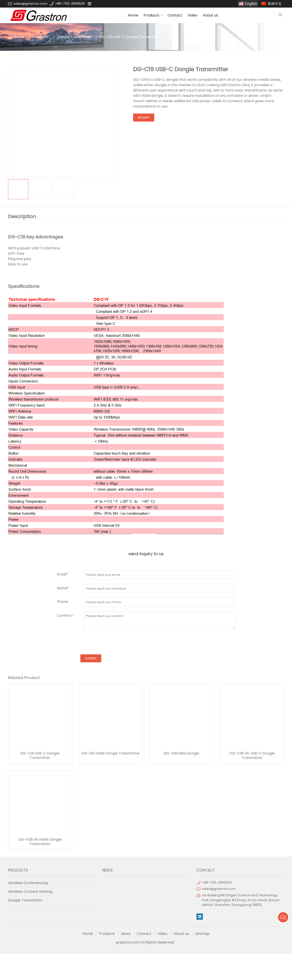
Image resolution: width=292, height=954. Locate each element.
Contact (175, 15)
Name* (63, 588)
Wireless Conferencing (28, 882)
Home (133, 15)
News (125, 933)
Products (151, 15)
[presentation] (91, 642)
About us (210, 15)
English (251, 3)
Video (192, 15)
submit (91, 658)
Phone (62, 601)
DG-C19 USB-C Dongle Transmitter (39, 755)
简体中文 (275, 3)
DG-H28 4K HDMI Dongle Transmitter (40, 841)
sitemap (202, 933)
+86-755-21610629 (70, 3)
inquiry (144, 117)
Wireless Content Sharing (30, 891)
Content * (65, 615)
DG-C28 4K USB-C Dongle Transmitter (252, 755)
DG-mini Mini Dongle (181, 753)
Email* (62, 574)
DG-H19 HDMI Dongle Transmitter (110, 753)
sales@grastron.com (30, 3)
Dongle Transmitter (74, 36)
